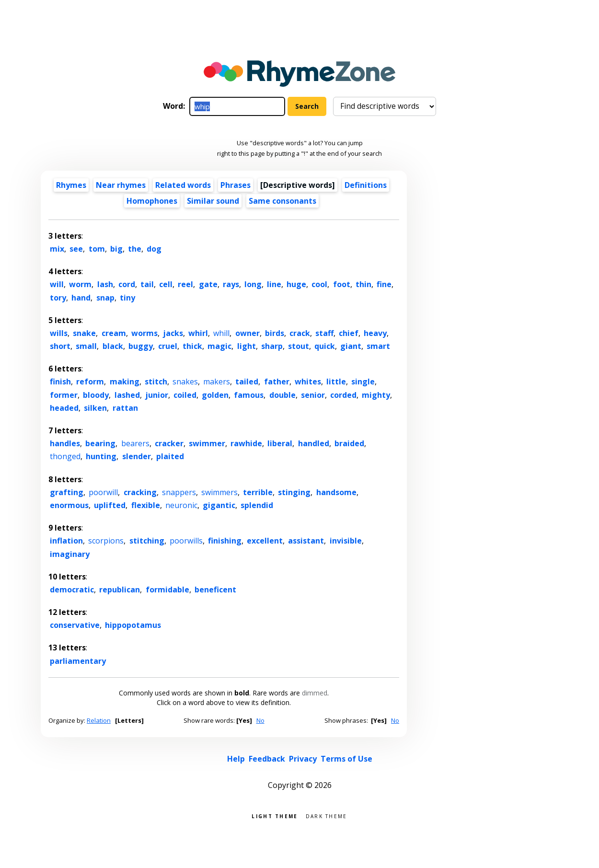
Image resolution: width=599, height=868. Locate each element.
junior (156, 395)
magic (219, 346)
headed (64, 408)
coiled (184, 395)
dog (154, 248)
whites (308, 381)
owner (247, 333)
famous (249, 395)
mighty (376, 395)
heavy (375, 333)
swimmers (219, 492)
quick (324, 346)
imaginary (70, 554)
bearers (135, 443)
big (116, 248)
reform (90, 381)
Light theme (275, 815)
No (260, 720)
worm (80, 284)
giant (350, 346)
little (336, 381)
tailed (246, 381)
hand (81, 297)
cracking (140, 492)
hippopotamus (133, 625)
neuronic (181, 505)
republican (119, 589)
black (113, 346)
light (246, 346)
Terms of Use (346, 758)
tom (97, 248)
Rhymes (71, 185)
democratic (72, 589)
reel (185, 284)
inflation (66, 540)
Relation (99, 720)
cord (126, 284)
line (274, 284)
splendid (257, 505)
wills (59, 333)
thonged (65, 456)
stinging (294, 492)
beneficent (215, 589)
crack (299, 333)
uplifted (110, 505)
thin (363, 284)
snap (105, 297)
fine (384, 284)
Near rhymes (121, 185)
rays (231, 284)
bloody (96, 395)
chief (348, 333)
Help (236, 758)
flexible (145, 505)
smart (378, 346)
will (57, 284)
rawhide (246, 443)
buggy (140, 346)
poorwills (186, 540)
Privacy (303, 758)
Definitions (366, 185)
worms (144, 333)
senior (313, 395)
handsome (336, 492)
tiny (127, 297)
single (363, 381)
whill (221, 333)
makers (216, 381)
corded (343, 395)
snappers (179, 492)
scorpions (106, 540)
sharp (272, 346)
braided (349, 443)
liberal (279, 443)
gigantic (219, 505)
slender (136, 456)
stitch (156, 381)
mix (57, 248)
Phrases (235, 185)
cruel (167, 346)
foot (341, 284)
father (276, 381)
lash (105, 284)
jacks (173, 333)
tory (58, 297)
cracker (169, 443)
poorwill (103, 492)
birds (274, 333)
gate (208, 284)
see (76, 248)
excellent (265, 540)
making (124, 381)
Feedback (267, 758)
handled (313, 443)
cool (319, 284)
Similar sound (213, 201)
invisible (346, 540)
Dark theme (326, 815)
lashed (127, 395)
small (86, 346)
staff (324, 333)
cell (166, 284)
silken (95, 408)
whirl (198, 333)
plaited (170, 456)
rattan (125, 408)
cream (114, 333)
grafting (66, 492)
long (253, 284)
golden (215, 395)
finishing (225, 540)
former (64, 395)
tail (147, 284)
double (282, 395)
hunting (101, 456)
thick (192, 346)
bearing (100, 443)
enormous (69, 505)
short (60, 346)
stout (298, 346)
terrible (258, 492)
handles (65, 443)
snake (84, 333)
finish (60, 381)
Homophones (152, 201)
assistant (306, 540)
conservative (75, 625)
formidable (167, 589)
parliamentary (78, 661)
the (134, 248)
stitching (146, 540)
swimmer (207, 443)
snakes (185, 381)
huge (296, 284)
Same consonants (282, 201)
